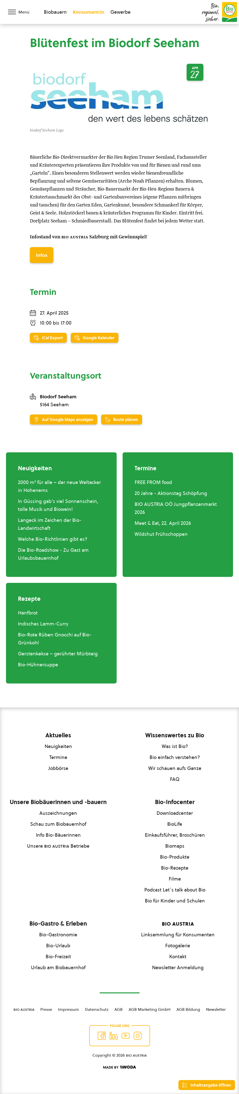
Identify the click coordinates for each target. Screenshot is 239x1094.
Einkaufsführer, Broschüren (175, 835)
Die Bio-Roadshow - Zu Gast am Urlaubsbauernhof (53, 554)
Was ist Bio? (175, 746)
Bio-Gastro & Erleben (58, 924)
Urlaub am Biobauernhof (58, 967)
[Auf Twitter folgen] (114, 1036)
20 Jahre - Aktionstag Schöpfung (171, 493)
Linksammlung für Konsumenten (178, 934)
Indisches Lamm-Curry (43, 623)
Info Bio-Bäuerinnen (58, 835)
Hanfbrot (28, 613)
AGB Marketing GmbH (149, 1009)
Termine (58, 757)
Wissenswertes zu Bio (174, 735)
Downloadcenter (175, 813)
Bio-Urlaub (58, 945)
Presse (46, 1009)
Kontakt (177, 956)
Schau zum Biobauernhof (58, 824)
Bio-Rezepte (174, 868)
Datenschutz (96, 1009)
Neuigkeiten (58, 746)
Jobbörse (58, 768)
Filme (175, 879)
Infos (41, 255)
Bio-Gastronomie (58, 934)
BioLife (174, 824)
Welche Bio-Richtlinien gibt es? (52, 539)
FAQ (174, 779)
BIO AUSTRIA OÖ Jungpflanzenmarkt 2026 (176, 508)
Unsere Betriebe (58, 846)
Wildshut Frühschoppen (161, 534)
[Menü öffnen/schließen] (22, 12)
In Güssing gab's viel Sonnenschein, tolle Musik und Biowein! (58, 505)
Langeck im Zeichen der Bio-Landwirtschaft (49, 524)
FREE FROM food (153, 482)
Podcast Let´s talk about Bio (174, 890)
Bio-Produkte (174, 857)
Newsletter (216, 1009)
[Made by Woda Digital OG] (119, 1067)
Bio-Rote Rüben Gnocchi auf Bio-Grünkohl (54, 638)
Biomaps (174, 846)
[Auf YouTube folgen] (126, 1036)
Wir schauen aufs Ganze (174, 768)
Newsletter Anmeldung (178, 967)
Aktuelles (58, 735)
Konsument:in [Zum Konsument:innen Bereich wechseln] (88, 12)
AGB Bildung (188, 1009)
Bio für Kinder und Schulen (175, 900)
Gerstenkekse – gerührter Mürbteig (58, 653)
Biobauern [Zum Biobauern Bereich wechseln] (55, 12)
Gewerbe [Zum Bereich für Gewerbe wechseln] (120, 12)
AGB (118, 1009)
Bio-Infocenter (175, 802)
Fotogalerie (177, 945)
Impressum (68, 1009)
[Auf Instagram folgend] (138, 1036)
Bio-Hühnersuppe (38, 664)
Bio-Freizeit (58, 956)
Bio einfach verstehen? (175, 757)
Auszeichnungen (58, 813)
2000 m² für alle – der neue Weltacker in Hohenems (59, 486)
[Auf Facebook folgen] (102, 1036)
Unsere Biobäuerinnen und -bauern (58, 802)
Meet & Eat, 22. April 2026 (163, 523)
